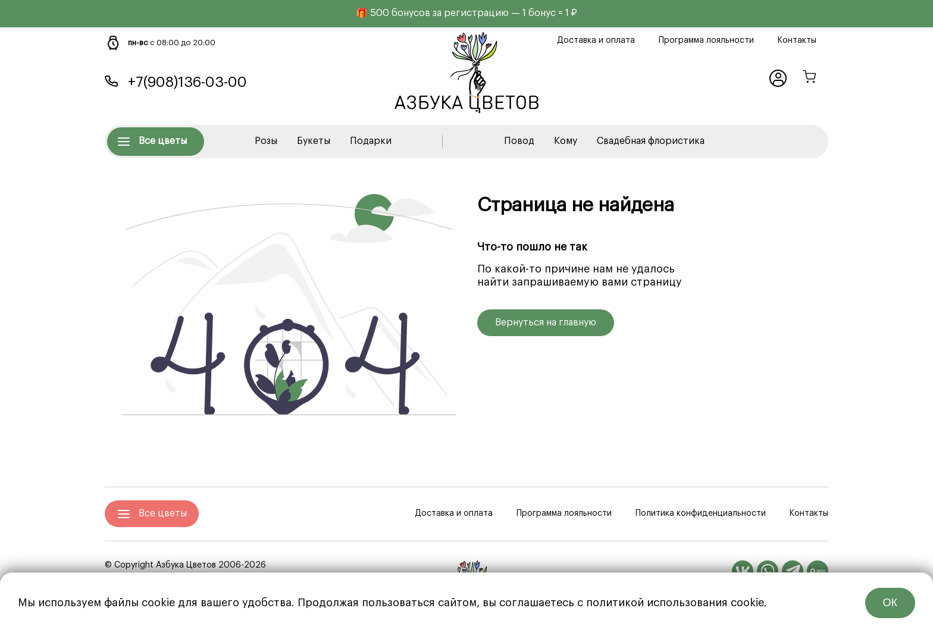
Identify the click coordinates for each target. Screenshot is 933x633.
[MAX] (817, 571)
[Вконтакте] (742, 571)
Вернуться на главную (545, 322)
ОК (890, 603)
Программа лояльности (706, 40)
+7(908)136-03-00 (187, 82)
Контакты (797, 40)
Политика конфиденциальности (700, 513)
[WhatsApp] (767, 571)
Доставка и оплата (596, 40)
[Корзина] (809, 78)
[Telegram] (792, 571)
